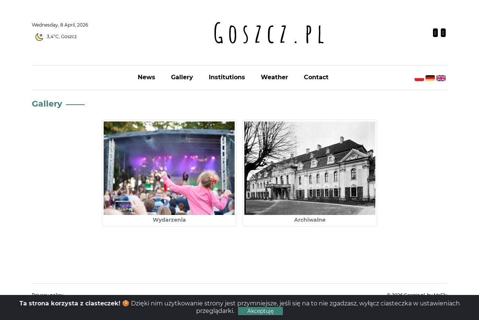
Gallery (182, 77)
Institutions (227, 77)
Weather (274, 77)
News (146, 77)
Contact (316, 77)
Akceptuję (260, 311)
